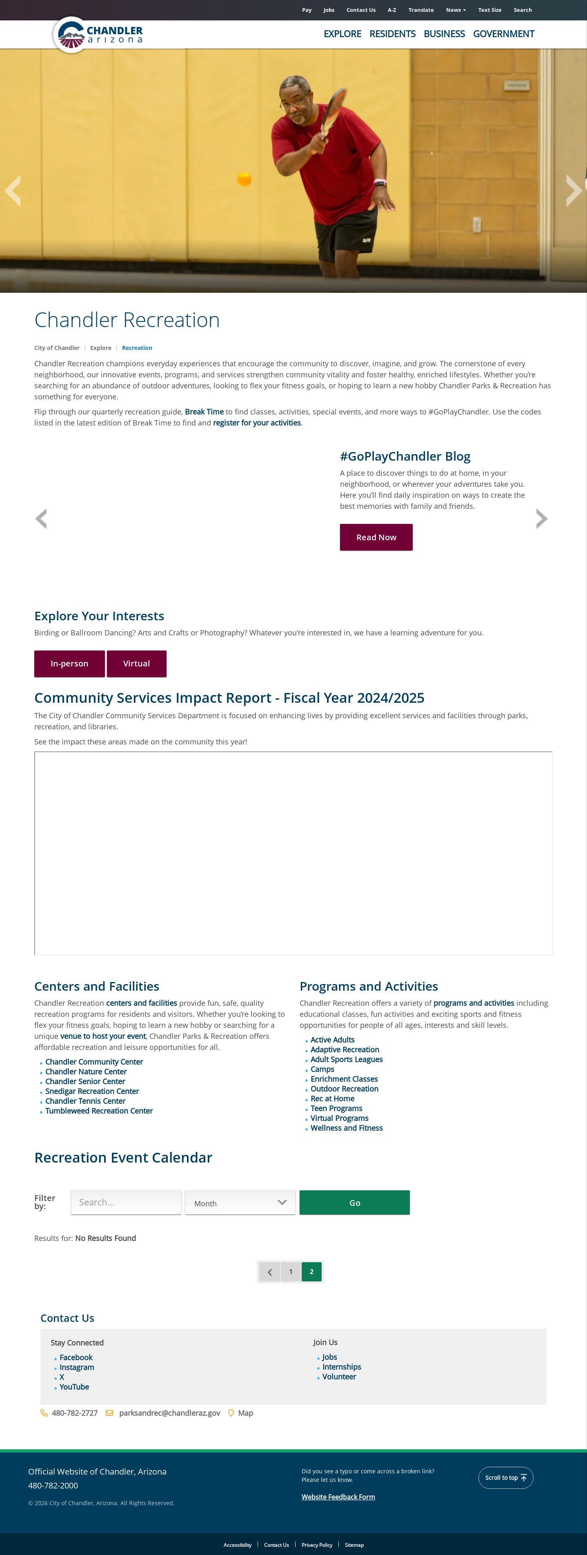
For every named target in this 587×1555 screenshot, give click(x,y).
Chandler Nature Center (86, 1071)
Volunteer (339, 1376)
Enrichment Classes (344, 1079)
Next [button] (570, 192)
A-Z (392, 9)
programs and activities (474, 1003)
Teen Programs (336, 1108)
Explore (342, 33)
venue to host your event (103, 1036)
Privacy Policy (317, 1545)
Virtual (136, 663)
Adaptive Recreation (345, 1049)
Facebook (76, 1357)
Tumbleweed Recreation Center (99, 1111)
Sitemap (354, 1545)
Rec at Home (332, 1098)
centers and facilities (141, 1003)
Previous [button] (16, 192)
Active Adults (333, 1040)
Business (444, 33)
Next (542, 518)
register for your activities (257, 423)
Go (354, 1202)
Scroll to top (506, 1477)
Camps (322, 1069)
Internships (341, 1367)
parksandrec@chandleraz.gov (169, 1413)
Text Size (490, 9)
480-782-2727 (75, 1413)
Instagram (77, 1367)
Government (503, 33)
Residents (392, 33)
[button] (240, 1203)
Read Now (376, 537)
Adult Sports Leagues (347, 1059)
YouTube (74, 1387)
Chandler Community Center (94, 1062)
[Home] (130, 35)
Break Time (204, 412)
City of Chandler (57, 348)
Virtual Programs (340, 1118)
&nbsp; (293, 853)
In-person (70, 663)
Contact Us (361, 9)
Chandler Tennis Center (85, 1101)
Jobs (329, 9)
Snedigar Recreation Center (92, 1091)
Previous (40, 518)
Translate (421, 9)
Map (245, 1413)
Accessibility (237, 1545)
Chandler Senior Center (85, 1081)
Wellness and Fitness (347, 1128)
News (456, 9)
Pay (306, 9)
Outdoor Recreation (344, 1089)
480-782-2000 (53, 1485)
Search (523, 9)
